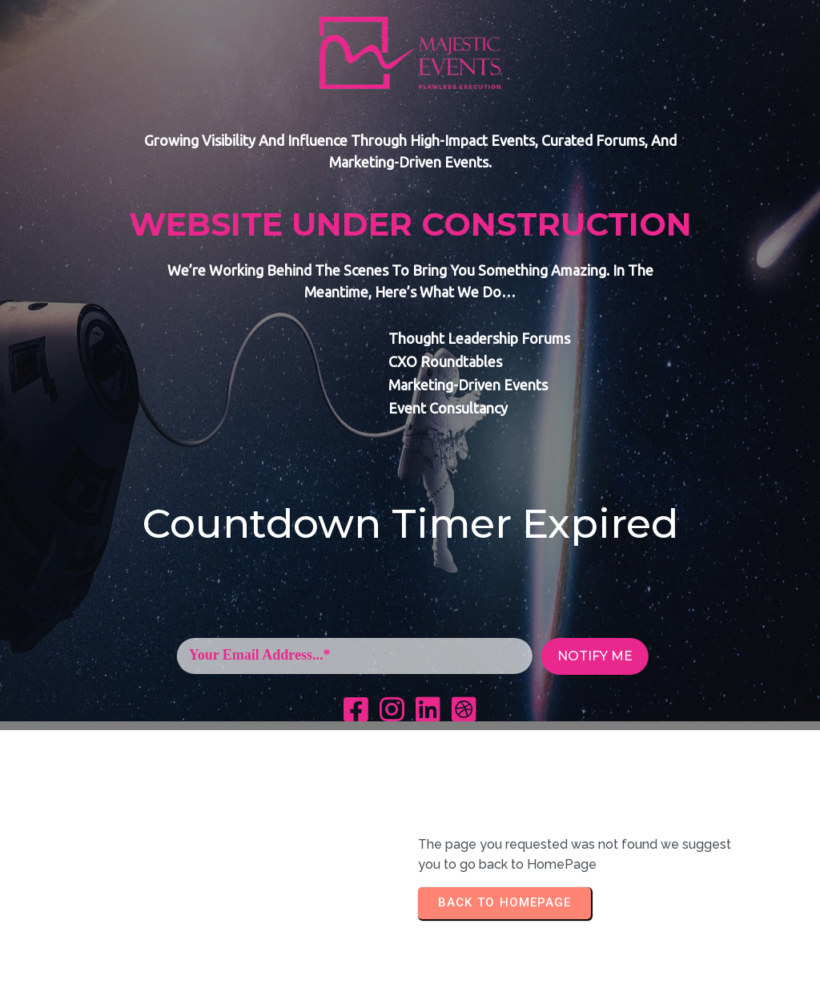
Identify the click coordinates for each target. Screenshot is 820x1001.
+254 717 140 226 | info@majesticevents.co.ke (410, 980)
